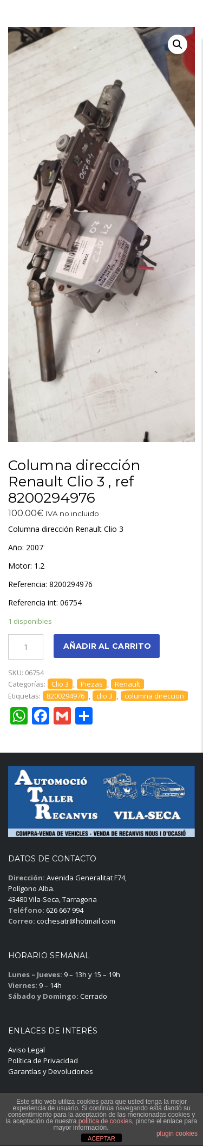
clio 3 (104, 696)
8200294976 (65, 696)
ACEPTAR (101, 1138)
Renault (127, 684)
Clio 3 (60, 684)
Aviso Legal (26, 1050)
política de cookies (105, 1121)
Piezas (92, 684)
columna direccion (154, 696)
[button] (177, 44)
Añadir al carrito (107, 646)
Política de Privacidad (43, 1060)
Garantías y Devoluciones (50, 1071)
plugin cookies (177, 1133)
